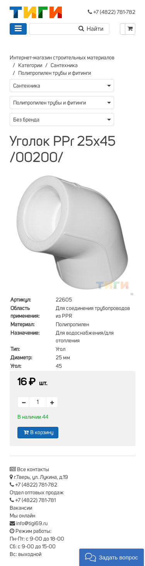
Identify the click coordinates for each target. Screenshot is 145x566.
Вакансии (21, 508)
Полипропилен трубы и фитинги (54, 73)
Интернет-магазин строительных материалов (62, 58)
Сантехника (64, 65)
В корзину (37, 432)
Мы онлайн (22, 516)
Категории (30, 65)
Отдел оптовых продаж (37, 492)
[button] (111, 557)
